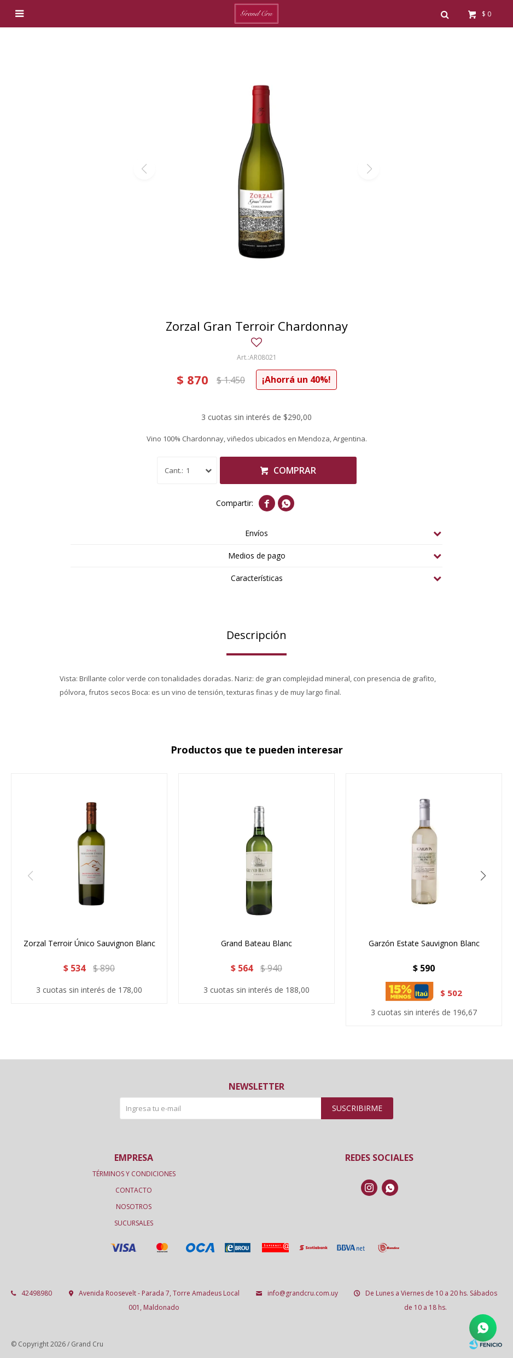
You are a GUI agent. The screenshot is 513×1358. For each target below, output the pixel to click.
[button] (483, 876)
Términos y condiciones (134, 1173)
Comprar (294, 470)
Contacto (133, 1190)
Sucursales (133, 1223)
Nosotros (133, 1206)
